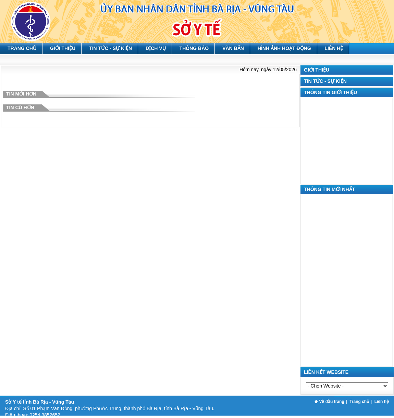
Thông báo (194, 48)
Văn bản (233, 48)
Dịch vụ (156, 48)
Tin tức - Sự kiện (110, 48)
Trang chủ (22, 48)
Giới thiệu (62, 48)
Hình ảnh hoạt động (284, 48)
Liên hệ (334, 48)
